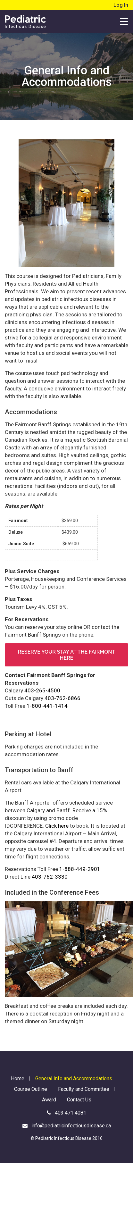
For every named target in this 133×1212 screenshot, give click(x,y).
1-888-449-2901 (79, 869)
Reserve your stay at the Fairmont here (66, 655)
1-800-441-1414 (47, 706)
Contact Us (79, 1100)
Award (49, 1100)
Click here (57, 826)
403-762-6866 (62, 698)
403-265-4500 (42, 690)
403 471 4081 (66, 1113)
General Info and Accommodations (73, 1078)
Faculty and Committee (83, 1089)
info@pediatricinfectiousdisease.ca (66, 1126)
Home (17, 1078)
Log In (120, 5)
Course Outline (30, 1089)
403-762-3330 (50, 876)
